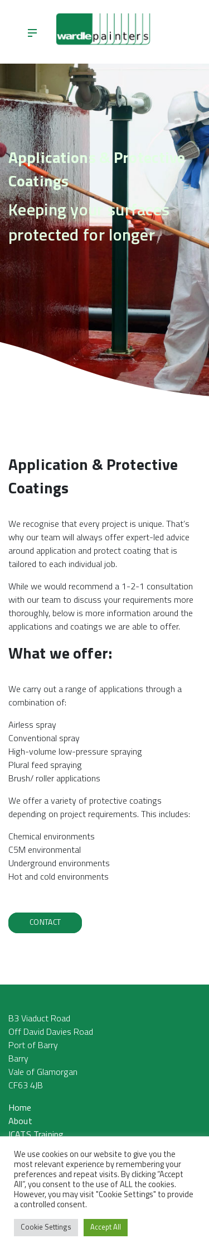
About (20, 1121)
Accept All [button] (105, 1227)
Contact (45, 923)
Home (20, 1108)
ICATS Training (36, 1135)
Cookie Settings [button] (46, 1227)
